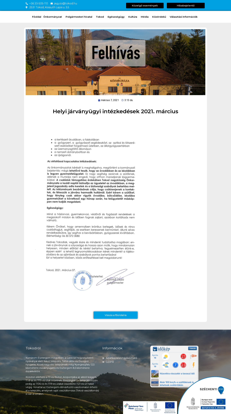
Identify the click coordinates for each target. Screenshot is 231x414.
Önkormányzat (53, 16)
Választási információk (184, 16)
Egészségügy (117, 16)
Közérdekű (160, 16)
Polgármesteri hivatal (80, 16)
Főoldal (36, 16)
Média (145, 16)
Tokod (101, 16)
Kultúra (133, 16)
